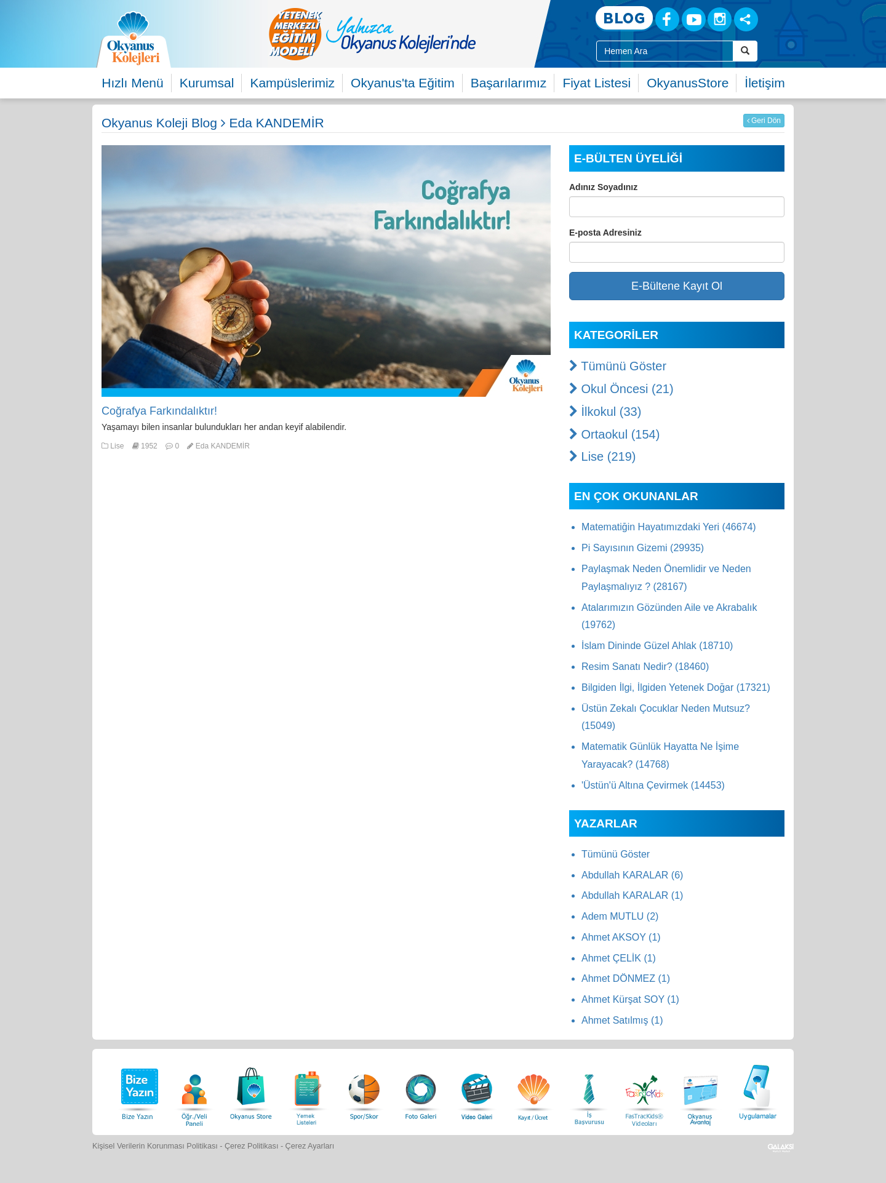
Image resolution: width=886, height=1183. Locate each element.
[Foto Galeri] (421, 1090)
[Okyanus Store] (251, 1090)
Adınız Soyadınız (603, 187)
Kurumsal (207, 83)
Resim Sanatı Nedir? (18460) (645, 666)
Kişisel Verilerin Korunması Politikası (155, 1146)
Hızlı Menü (132, 83)
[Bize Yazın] (138, 1090)
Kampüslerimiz (292, 83)
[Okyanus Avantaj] (701, 1090)
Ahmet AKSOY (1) (621, 937)
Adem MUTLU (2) (619, 916)
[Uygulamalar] (757, 1090)
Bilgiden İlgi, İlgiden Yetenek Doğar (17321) (675, 687)
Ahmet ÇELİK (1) (618, 958)
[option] (421, 34)
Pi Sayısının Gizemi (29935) (642, 548)
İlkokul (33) (605, 411)
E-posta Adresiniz (605, 232)
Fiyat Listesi (596, 83)
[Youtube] (694, 19)
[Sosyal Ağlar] (746, 19)
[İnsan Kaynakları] (589, 1090)
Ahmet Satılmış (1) (622, 1020)
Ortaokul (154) (614, 434)
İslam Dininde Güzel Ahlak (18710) (657, 645)
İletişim (764, 83)
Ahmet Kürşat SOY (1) (630, 999)
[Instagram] (720, 19)
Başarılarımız (509, 83)
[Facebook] (667, 19)
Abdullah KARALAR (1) (632, 895)
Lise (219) (602, 456)
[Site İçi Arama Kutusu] (664, 51)
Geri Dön (764, 120)
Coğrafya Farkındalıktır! (159, 411)
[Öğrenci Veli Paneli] (194, 1090)
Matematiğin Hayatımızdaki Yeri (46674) (668, 527)
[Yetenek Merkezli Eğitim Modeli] (421, 34)
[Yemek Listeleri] (308, 1090)
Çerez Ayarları (310, 1146)
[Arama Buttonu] (745, 51)
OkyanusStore (687, 83)
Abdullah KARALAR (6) (632, 875)
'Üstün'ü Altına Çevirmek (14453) (653, 785)
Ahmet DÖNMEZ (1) (625, 978)
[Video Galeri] (477, 1090)
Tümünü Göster (617, 366)
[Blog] (624, 18)
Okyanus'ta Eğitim (403, 83)
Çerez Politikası (252, 1146)
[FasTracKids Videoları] (644, 1090)
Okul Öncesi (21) (621, 389)
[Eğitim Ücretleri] (533, 1090)
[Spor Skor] (364, 1090)
